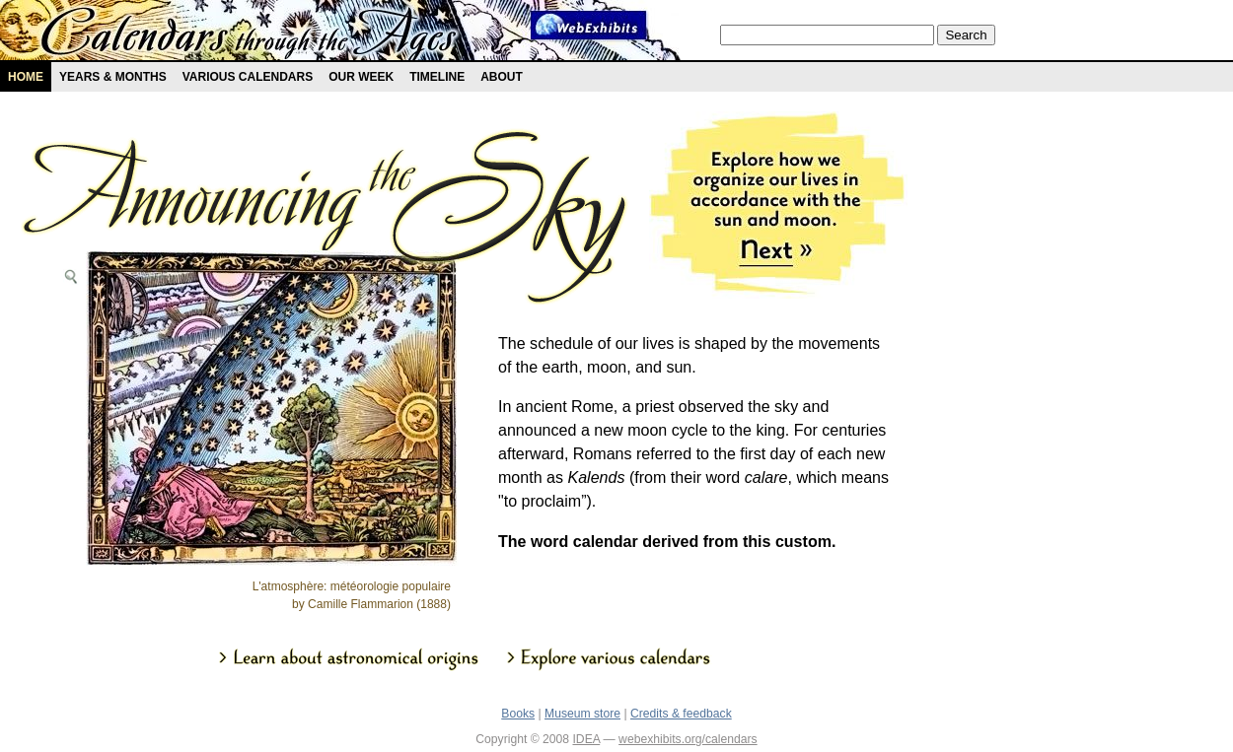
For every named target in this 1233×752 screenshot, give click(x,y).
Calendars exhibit (249, 34)
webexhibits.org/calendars (688, 739)
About (501, 77)
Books (518, 713)
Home (25, 77)
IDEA (586, 739)
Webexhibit (589, 25)
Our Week (361, 77)
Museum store (582, 713)
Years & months (113, 77)
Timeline (437, 77)
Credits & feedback (681, 713)
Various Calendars (247, 77)
